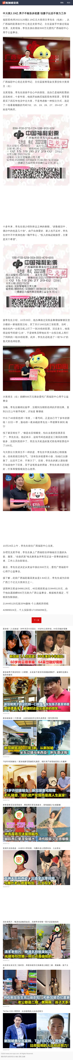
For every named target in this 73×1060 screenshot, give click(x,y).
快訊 (68, 3)
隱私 (20, 1056)
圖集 (62, 3)
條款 (16, 1056)
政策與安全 (11, 1056)
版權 (23, 1056)
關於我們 (4, 1056)
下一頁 (36, 620)
